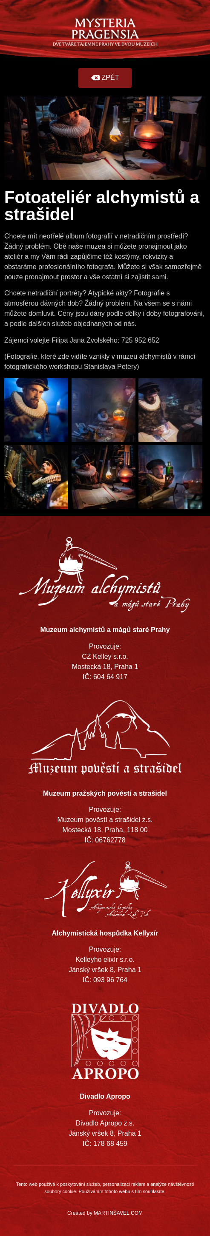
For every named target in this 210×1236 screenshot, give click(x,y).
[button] (105, 78)
